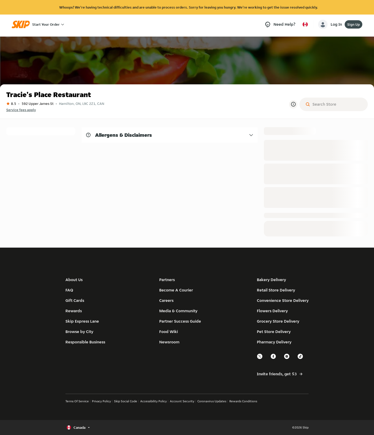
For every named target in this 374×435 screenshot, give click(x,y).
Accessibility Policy (153, 401)
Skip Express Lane (82, 321)
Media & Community (178, 311)
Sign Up (353, 24)
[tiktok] (300, 358)
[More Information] (293, 104)
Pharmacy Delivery (274, 342)
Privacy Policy (101, 401)
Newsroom (169, 342)
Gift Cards (74, 300)
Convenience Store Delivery (283, 300)
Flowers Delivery (272, 311)
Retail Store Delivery (276, 290)
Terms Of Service (77, 401)
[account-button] (331, 24)
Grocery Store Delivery (278, 321)
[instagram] (287, 358)
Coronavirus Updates (211, 401)
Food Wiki (168, 331)
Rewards (73, 311)
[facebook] (273, 358)
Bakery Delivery (271, 279)
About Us (74, 279)
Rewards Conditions (243, 401)
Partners (167, 279)
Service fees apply (21, 109)
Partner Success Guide (180, 321)
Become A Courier (176, 290)
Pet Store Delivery (274, 331)
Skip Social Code (125, 401)
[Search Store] (338, 104)
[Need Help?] (280, 24)
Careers (166, 300)
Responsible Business (85, 342)
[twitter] (260, 358)
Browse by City (79, 331)
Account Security (182, 401)
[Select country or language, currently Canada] (305, 24)
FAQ (69, 290)
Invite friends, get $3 (280, 374)
